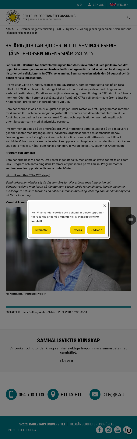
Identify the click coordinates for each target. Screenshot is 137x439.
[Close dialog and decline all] (104, 204)
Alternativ (41, 230)
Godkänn (96, 230)
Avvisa (78, 230)
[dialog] (68, 219)
